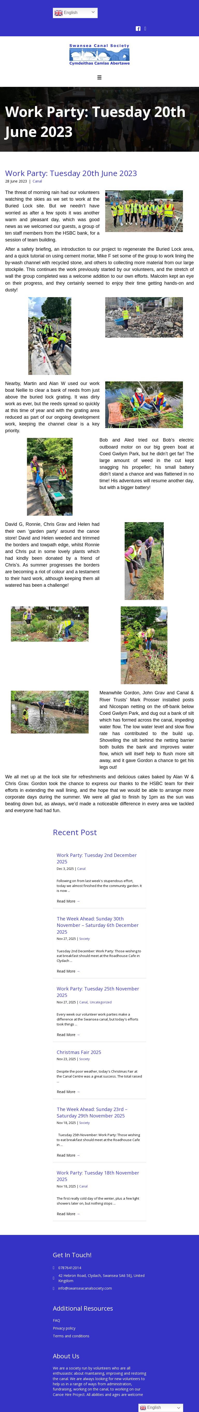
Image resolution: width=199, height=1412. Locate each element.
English (65, 13)
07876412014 (69, 1267)
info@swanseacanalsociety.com (85, 1288)
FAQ (56, 1320)
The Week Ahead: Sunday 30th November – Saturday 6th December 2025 (98, 925)
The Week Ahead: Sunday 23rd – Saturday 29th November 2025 (92, 1112)
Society (84, 938)
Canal (37, 181)
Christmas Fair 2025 (79, 1052)
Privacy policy (64, 1328)
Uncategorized (101, 1002)
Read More (68, 901)
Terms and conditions (71, 1335)
